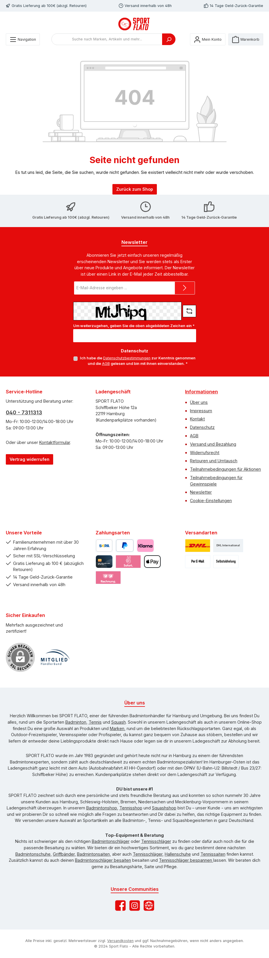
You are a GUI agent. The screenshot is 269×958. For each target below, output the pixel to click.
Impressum (201, 410)
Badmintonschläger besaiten (103, 860)
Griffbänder (64, 854)
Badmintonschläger (111, 841)
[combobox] (106, 39)
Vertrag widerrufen (29, 459)
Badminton (75, 722)
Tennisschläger (156, 841)
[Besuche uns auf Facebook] (120, 905)
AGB (106, 363)
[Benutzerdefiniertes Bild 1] (55, 657)
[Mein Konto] (207, 39)
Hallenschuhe (178, 854)
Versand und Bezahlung (213, 444)
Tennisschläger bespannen (186, 860)
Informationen (201, 392)
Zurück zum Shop (134, 189)
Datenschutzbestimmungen (126, 358)
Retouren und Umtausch (213, 460)
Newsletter (201, 492)
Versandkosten (120, 941)
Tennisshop (130, 807)
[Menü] (23, 39)
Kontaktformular (54, 442)
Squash (118, 722)
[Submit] (185, 288)
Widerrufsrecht (204, 452)
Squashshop (164, 807)
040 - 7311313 (24, 412)
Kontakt (197, 418)
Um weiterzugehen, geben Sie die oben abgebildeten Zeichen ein (134, 326)
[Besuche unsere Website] (148, 905)
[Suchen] (168, 39)
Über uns (199, 402)
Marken (117, 728)
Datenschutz (202, 427)
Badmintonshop (101, 807)
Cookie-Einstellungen (211, 500)
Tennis (95, 722)
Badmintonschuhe (33, 854)
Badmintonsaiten (93, 854)
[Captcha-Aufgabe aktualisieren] (189, 311)
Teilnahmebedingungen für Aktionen (225, 469)
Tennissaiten (212, 854)
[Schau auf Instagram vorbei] (134, 905)
